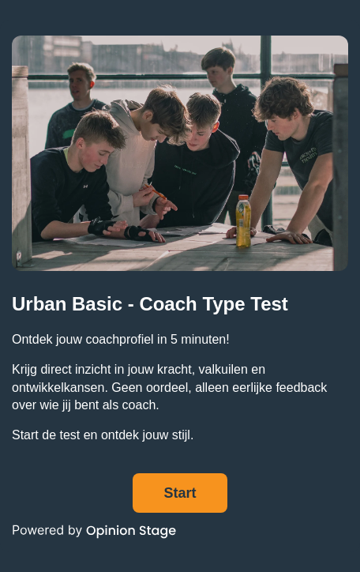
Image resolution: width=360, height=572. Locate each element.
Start (179, 493)
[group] (180, 286)
